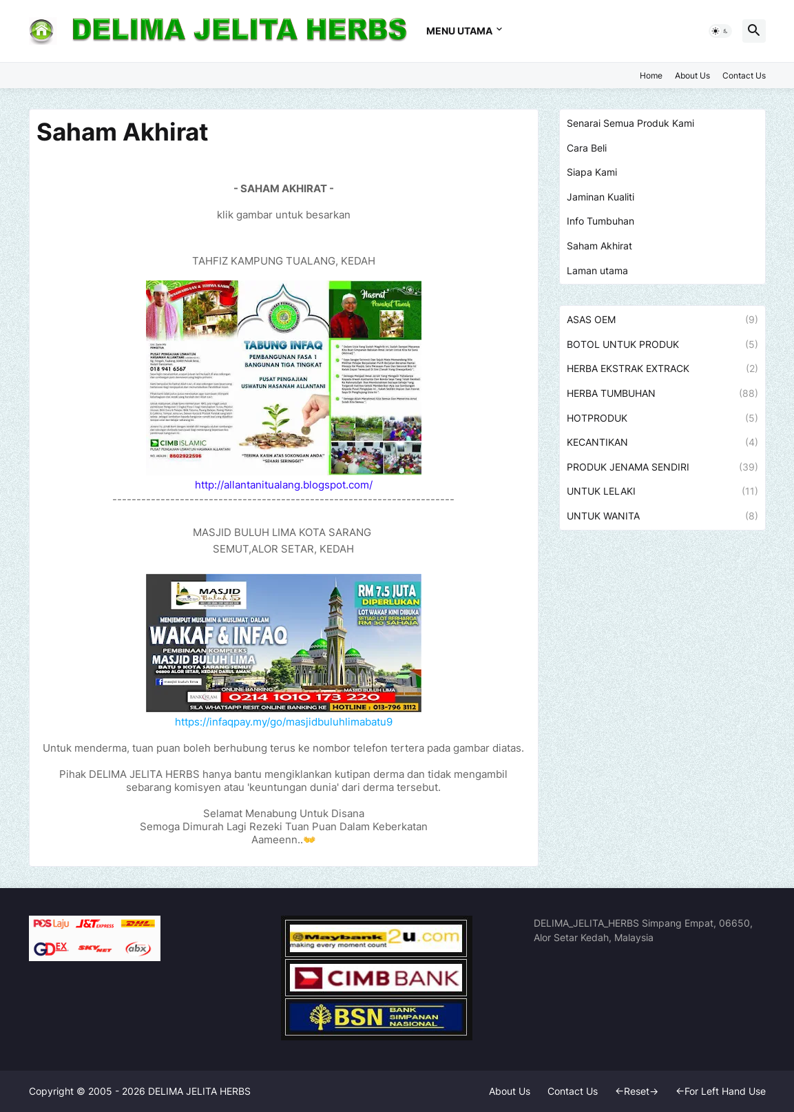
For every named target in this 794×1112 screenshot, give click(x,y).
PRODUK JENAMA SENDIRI (662, 467)
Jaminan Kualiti (600, 197)
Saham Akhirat (599, 245)
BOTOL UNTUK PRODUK (662, 344)
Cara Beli (587, 148)
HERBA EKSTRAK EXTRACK (662, 368)
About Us (692, 75)
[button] (720, 31)
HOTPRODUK (662, 418)
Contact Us (744, 75)
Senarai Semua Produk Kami (630, 123)
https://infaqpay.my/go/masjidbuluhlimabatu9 (284, 721)
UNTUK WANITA (662, 516)
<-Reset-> (636, 1091)
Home (651, 75)
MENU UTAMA (459, 31)
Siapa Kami (592, 172)
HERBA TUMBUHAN (662, 393)
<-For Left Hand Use (721, 1091)
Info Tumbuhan (600, 221)
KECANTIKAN (662, 442)
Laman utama (597, 270)
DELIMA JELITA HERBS (199, 1091)
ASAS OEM (662, 320)
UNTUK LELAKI (662, 491)
